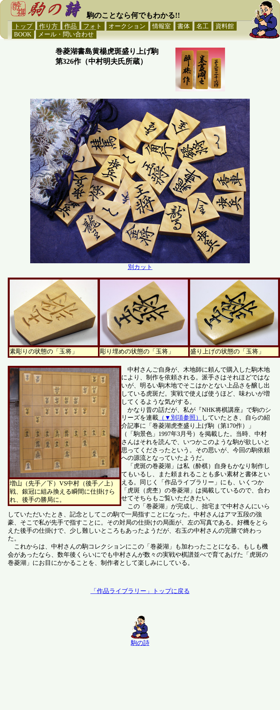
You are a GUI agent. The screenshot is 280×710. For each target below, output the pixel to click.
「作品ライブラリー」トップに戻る (140, 591)
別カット (140, 267)
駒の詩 (140, 643)
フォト (92, 26)
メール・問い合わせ (66, 34)
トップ (23, 26)
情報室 (161, 26)
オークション (127, 26)
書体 (183, 26)
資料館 (224, 26)
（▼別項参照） (180, 417)
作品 (70, 26)
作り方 (48, 26)
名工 (202, 26)
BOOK (22, 34)
